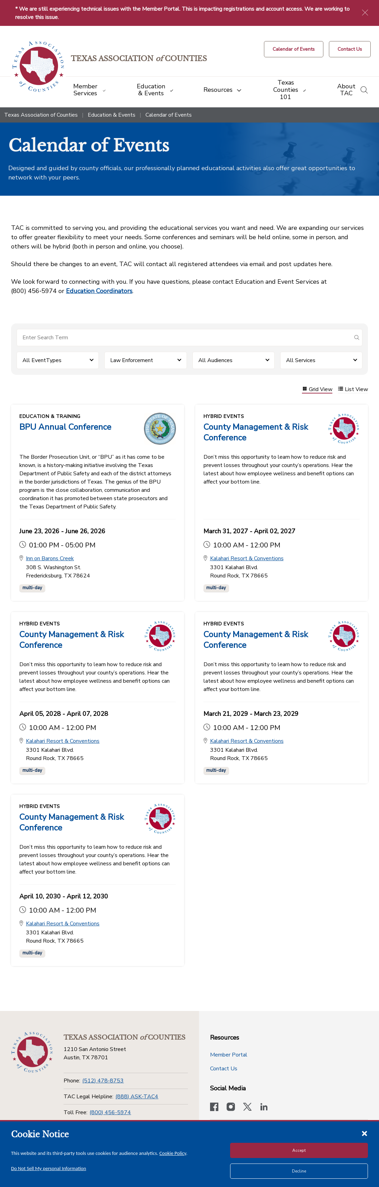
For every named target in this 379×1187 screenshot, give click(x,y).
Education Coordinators (99, 291)
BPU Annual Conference (65, 426)
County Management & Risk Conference (255, 432)
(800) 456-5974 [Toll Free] (110, 1112)
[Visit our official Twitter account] (247, 1107)
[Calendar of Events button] (293, 49)
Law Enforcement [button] (131, 360)
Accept (299, 1150)
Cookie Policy (172, 1153)
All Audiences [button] (215, 360)
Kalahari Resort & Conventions (247, 559)
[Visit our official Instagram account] (231, 1107)
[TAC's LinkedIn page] (264, 1107)
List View (353, 389)
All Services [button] (300, 360)
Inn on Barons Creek (50, 559)
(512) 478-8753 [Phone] (103, 1080)
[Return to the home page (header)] (38, 66)
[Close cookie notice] (364, 1133)
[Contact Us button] (350, 49)
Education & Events (111, 115)
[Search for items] (184, 337)
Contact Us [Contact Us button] (223, 1068)
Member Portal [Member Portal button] (228, 1055)
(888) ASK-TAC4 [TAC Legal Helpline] (136, 1096)
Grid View (317, 389)
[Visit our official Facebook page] (214, 1107)
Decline (299, 1171)
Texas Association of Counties (41, 115)
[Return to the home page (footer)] (32, 1052)
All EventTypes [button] (41, 360)
